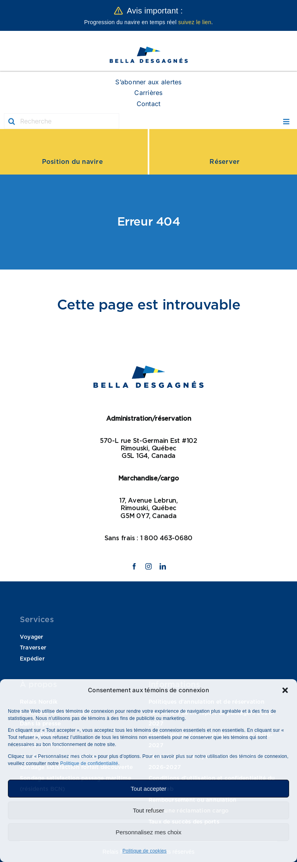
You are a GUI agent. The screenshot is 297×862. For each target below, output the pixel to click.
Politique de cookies (144, 851)
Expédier (32, 659)
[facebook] (134, 566)
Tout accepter (148, 788)
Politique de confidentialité (88, 763)
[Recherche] (61, 121)
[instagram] (148, 566)
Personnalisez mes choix (148, 832)
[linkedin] (163, 566)
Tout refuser (148, 810)
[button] (285, 690)
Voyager (32, 637)
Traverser (33, 648)
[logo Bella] (149, 49)
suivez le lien (194, 22)
